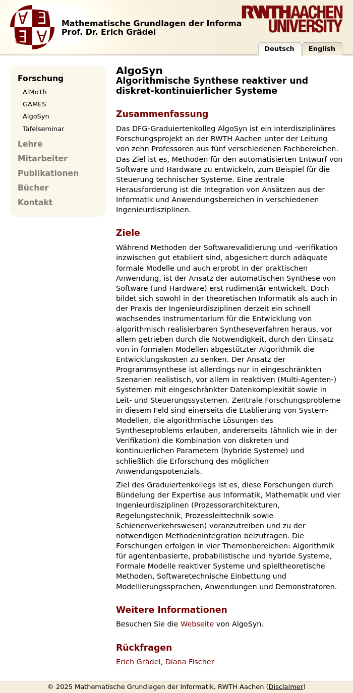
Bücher (33, 188)
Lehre (30, 144)
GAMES (34, 104)
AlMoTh (35, 92)
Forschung (41, 78)
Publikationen (48, 173)
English (322, 48)
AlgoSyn (36, 116)
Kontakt (35, 202)
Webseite (197, 624)
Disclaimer (286, 686)
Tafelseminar (43, 129)
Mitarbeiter (43, 158)
